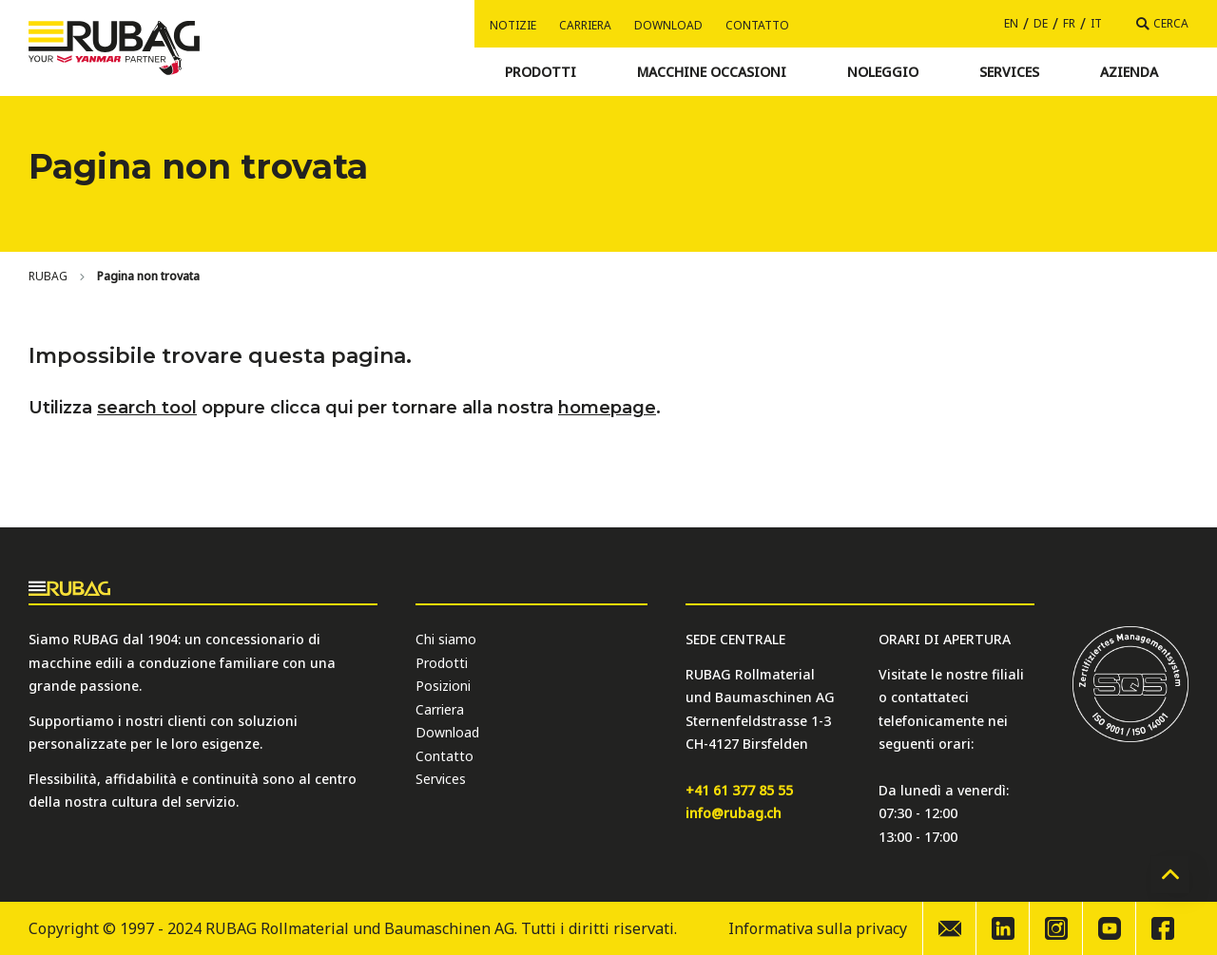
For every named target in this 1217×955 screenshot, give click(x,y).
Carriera (585, 25)
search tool (147, 407)
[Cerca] (1162, 23)
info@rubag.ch (734, 813)
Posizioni (443, 686)
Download (668, 25)
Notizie (513, 25)
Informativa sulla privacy (817, 928)
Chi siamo (445, 639)
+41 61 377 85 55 (739, 790)
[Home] (48, 276)
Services (440, 779)
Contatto (757, 25)
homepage (607, 407)
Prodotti (441, 663)
